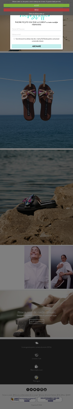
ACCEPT (36, 5)
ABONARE (36, 46)
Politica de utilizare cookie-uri (36, 14)
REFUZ (36, 10)
